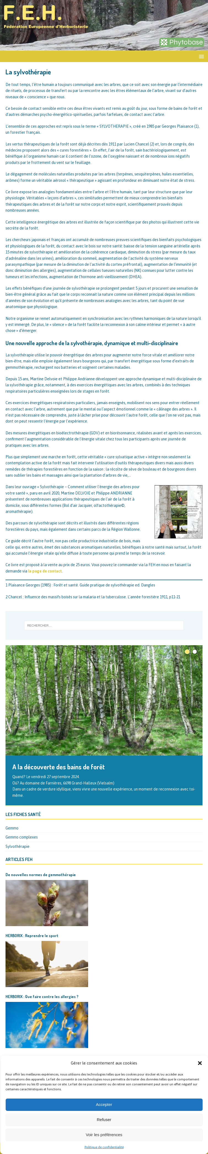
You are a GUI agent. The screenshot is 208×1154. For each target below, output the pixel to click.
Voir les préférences (104, 1134)
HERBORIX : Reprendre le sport (32, 935)
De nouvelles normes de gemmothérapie (41, 874)
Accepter (104, 1104)
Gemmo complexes (22, 837)
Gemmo (12, 828)
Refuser (104, 1119)
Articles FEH (19, 859)
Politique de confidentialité (104, 1147)
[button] (199, 1063)
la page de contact (45, 571)
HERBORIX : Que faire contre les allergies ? (42, 996)
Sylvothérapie (17, 846)
